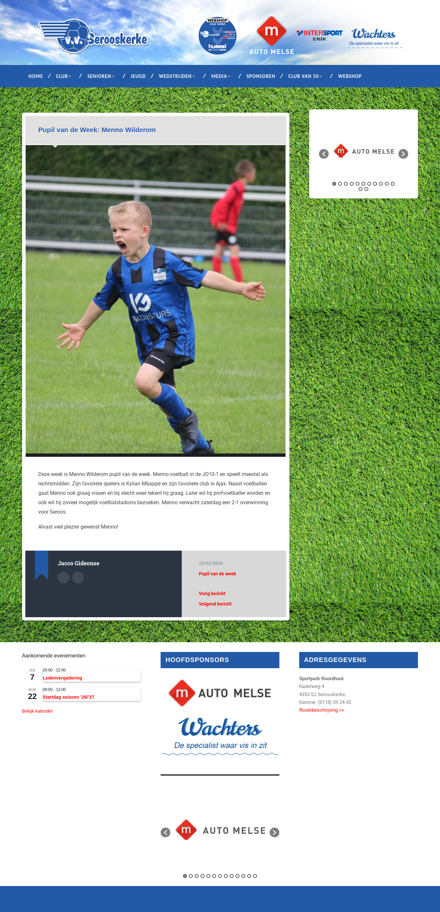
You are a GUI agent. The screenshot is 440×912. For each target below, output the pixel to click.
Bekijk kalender (37, 711)
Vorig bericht (212, 593)
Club (62, 76)
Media (219, 76)
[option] (364, 151)
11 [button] (393, 184)
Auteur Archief (63, 577)
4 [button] (352, 184)
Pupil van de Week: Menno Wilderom (97, 129)
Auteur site (78, 577)
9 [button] (381, 184)
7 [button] (369, 184)
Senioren (99, 76)
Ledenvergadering (62, 678)
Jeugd (138, 76)
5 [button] (358, 184)
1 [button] (334, 184)
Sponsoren (261, 76)
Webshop (349, 76)
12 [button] (360, 189)
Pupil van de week (217, 573)
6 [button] (363, 184)
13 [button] (366, 189)
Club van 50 (303, 76)
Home (36, 76)
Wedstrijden (175, 76)
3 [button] (346, 184)
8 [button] (375, 184)
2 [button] (340, 184)
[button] (324, 154)
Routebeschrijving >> (321, 710)
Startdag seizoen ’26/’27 (68, 697)
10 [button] (387, 184)
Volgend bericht (215, 603)
